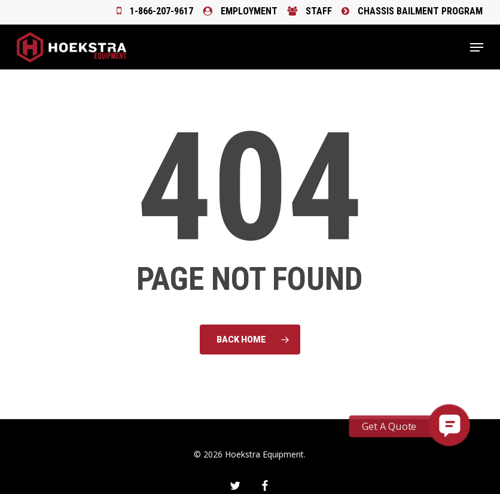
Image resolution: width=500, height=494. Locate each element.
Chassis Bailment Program (412, 11)
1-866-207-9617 (155, 11)
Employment (240, 11)
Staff (309, 11)
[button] (476, 47)
